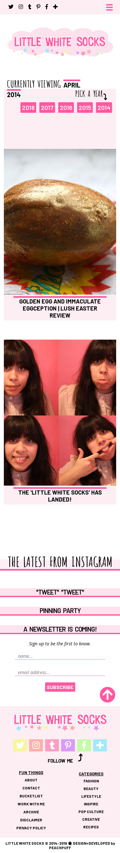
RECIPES (91, 827)
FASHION (91, 781)
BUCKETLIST (31, 796)
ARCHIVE (31, 812)
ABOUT (31, 780)
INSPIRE (91, 804)
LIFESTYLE (91, 796)
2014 (104, 107)
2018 (28, 107)
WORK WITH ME (31, 804)
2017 (47, 107)
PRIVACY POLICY (31, 828)
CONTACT (31, 788)
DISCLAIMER (31, 820)
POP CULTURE (91, 811)
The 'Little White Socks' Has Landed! (60, 496)
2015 (85, 107)
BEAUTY (91, 788)
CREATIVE (91, 819)
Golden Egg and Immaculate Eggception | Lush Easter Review (60, 308)
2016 (66, 107)
